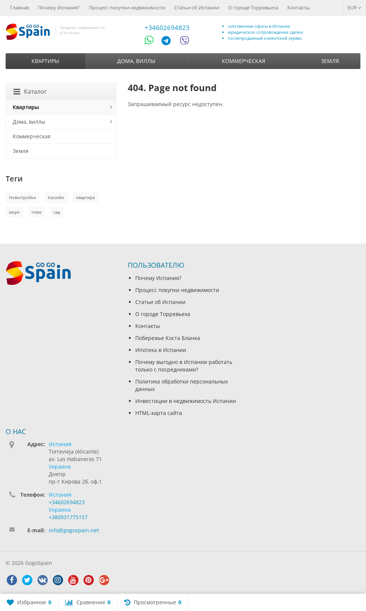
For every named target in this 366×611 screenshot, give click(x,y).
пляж (36, 212)
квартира (85, 197)
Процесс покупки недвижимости (127, 7)
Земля (330, 60)
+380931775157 (68, 517)
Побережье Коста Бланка (167, 337)
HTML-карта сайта (158, 412)
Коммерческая (243, 60)
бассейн (56, 197)
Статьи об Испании (196, 7)
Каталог (30, 91)
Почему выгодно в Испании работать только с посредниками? (183, 365)
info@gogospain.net (74, 530)
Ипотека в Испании (160, 349)
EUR (355, 7)
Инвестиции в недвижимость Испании (185, 400)
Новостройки (22, 197)
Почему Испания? (59, 7)
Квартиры (45, 60)
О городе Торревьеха (253, 7)
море (14, 212)
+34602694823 (167, 27)
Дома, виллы (136, 60)
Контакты (298, 7)
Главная (19, 7)
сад (57, 212)
